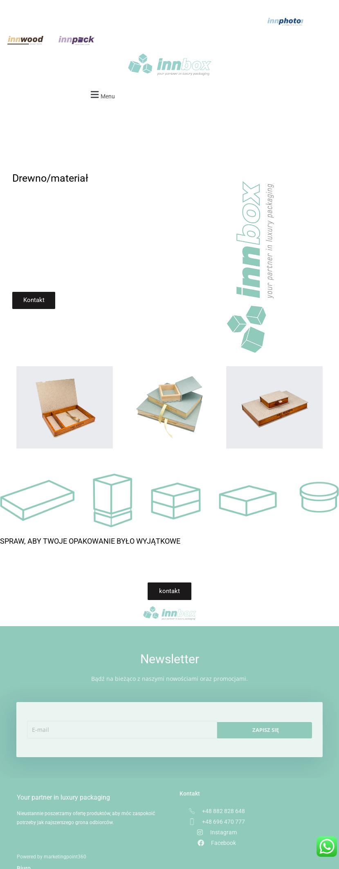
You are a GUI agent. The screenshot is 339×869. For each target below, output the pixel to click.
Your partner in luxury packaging (58, 784)
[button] (101, 76)
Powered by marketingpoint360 (51, 852)
